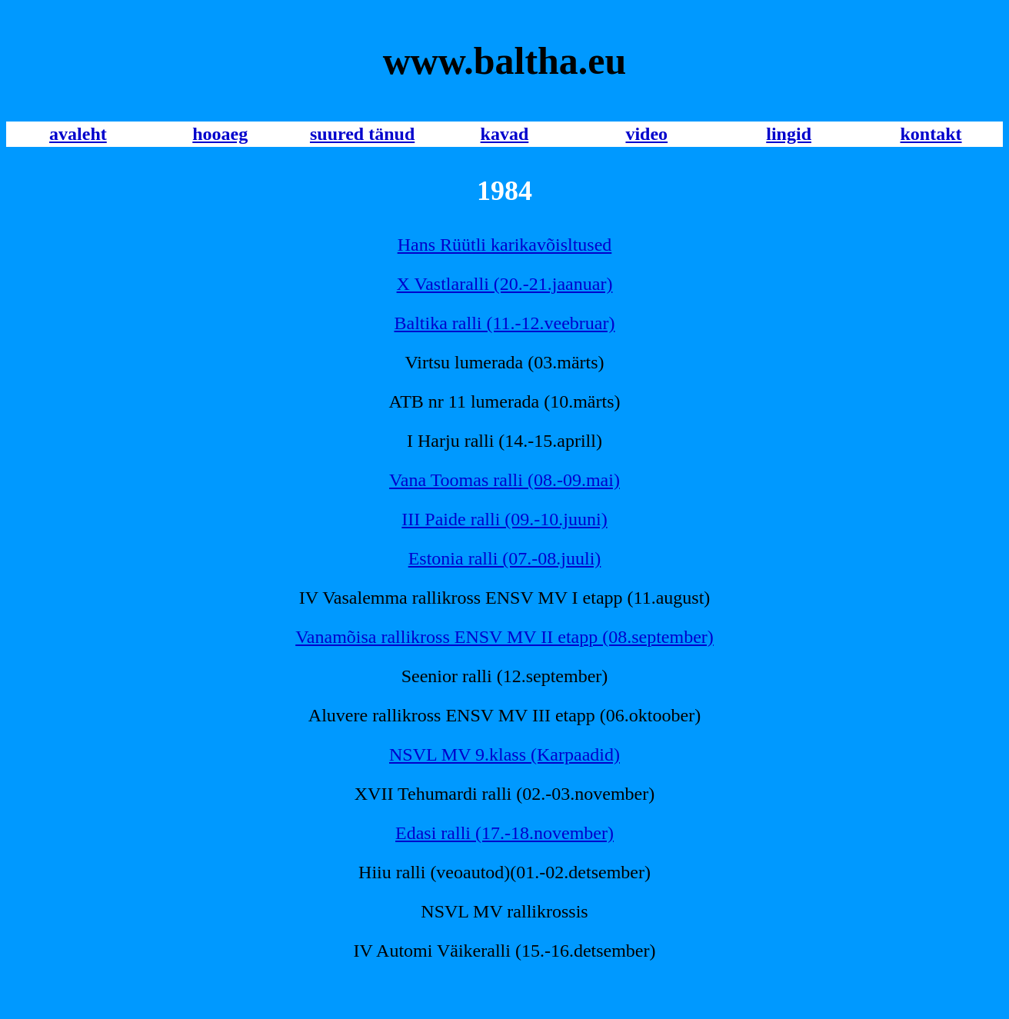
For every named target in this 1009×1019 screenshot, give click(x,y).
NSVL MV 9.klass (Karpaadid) (504, 754)
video (646, 134)
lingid (788, 134)
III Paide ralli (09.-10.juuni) (504, 519)
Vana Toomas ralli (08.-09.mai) (504, 480)
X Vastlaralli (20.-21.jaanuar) (505, 284)
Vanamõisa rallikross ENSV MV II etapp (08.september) (504, 637)
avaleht (78, 134)
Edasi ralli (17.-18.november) (504, 833)
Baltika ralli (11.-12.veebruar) (505, 323)
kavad (505, 134)
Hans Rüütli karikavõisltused (505, 245)
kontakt (931, 134)
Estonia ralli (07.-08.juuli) (504, 558)
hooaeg (220, 134)
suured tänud (362, 134)
